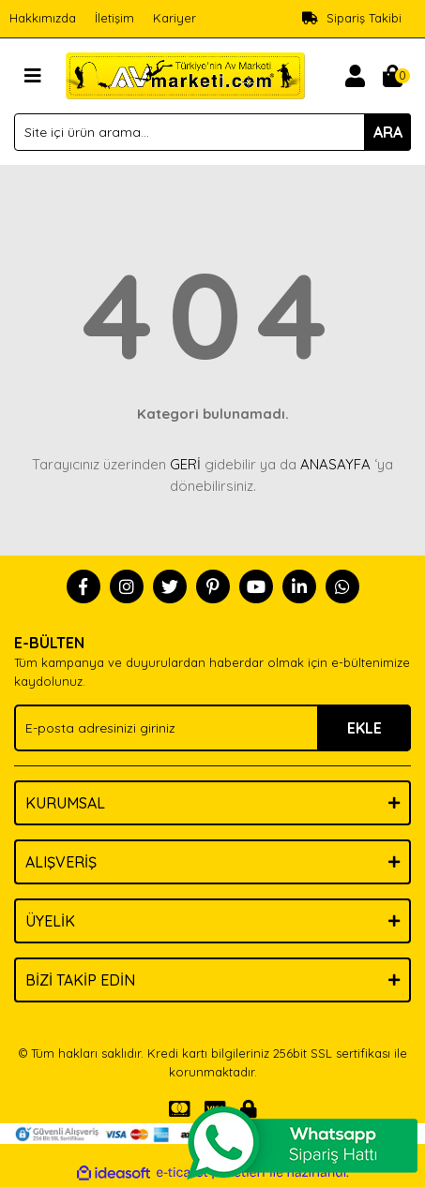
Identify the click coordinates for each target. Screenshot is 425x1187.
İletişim (114, 17)
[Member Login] (354, 76)
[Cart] (392, 76)
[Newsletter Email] (212, 728)
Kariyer (174, 17)
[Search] (212, 132)
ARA (387, 132)
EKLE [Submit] (364, 728)
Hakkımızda (42, 17)
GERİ (185, 464)
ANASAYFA (335, 464)
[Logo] (185, 74)
